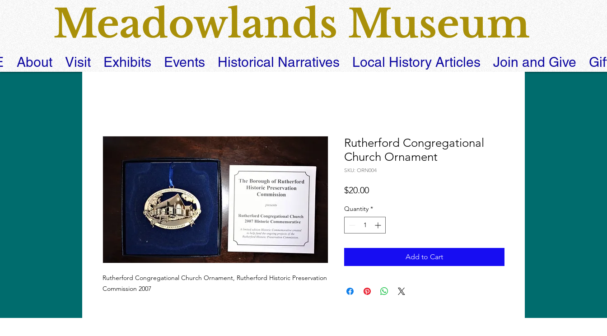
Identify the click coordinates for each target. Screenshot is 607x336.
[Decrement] (351, 225)
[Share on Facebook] (350, 291)
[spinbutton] (365, 225)
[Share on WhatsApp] (384, 291)
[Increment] (378, 225)
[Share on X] (401, 291)
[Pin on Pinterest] (367, 291)
